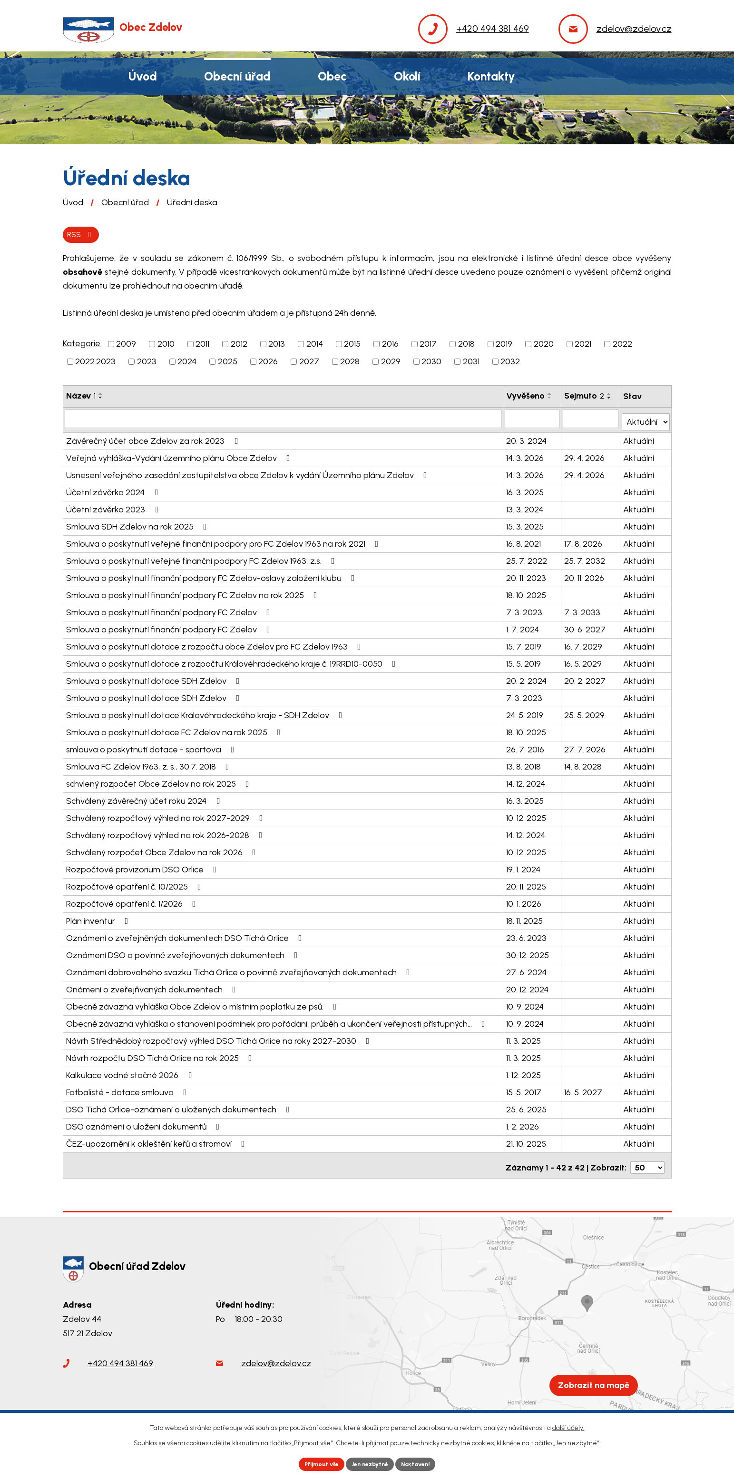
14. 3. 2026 (526, 456)
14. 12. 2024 (526, 782)
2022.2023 (95, 363)
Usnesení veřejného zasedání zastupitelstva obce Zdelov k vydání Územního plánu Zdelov (248, 473)
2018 (466, 345)
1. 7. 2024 (523, 627)
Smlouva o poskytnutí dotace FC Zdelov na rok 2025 (175, 730)
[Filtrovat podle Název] (283, 420)
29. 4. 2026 (585, 456)
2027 (309, 363)
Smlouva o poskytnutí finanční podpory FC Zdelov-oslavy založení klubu (212, 576)
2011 (202, 345)
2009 (126, 345)
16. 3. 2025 (526, 490)
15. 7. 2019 (524, 645)
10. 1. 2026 (524, 902)
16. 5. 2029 (583, 662)
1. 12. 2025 (524, 1073)
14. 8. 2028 (583, 765)
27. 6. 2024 (527, 970)
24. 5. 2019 (525, 713)
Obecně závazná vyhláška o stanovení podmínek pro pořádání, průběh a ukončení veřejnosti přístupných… (277, 1022)
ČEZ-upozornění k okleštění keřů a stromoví (157, 1142)
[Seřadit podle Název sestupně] (101, 399)
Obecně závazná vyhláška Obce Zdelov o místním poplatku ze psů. (203, 1005)
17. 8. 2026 (584, 542)
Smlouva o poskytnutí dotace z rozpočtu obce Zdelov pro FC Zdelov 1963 (215, 645)
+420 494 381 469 (120, 1362)
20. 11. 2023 (527, 576)
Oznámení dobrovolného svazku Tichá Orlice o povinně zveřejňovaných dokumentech (240, 970)
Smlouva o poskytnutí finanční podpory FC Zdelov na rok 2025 (193, 593)
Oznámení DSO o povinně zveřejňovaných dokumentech (184, 953)
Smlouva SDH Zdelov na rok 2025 (138, 525)
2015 (352, 345)
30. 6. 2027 (585, 627)
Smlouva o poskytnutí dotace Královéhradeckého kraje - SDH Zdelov (206, 713)
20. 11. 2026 (585, 576)
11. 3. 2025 (524, 1039)
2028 (350, 363)
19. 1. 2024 (524, 867)
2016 (390, 345)
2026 (268, 363)
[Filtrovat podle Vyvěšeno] (533, 420)
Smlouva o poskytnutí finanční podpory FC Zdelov (170, 610)
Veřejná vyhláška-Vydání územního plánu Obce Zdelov (180, 456)
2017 (428, 345)
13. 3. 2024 (525, 507)
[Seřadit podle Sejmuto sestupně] (610, 399)
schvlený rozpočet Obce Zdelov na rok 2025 (159, 782)
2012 (239, 345)
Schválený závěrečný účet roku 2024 (145, 799)
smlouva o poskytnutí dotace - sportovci (152, 747)
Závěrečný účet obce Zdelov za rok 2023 (154, 439)
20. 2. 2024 (527, 679)
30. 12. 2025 (528, 953)
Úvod (73, 202)
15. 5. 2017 (524, 1090)
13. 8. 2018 (524, 765)
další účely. (568, 1425)
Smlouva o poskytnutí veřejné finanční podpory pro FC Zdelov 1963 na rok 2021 (224, 542)
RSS (83, 235)
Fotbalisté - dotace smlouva (128, 1090)
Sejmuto (585, 397)
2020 (544, 345)
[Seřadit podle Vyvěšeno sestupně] (551, 399)
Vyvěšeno (526, 397)
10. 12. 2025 (527, 816)
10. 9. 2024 (526, 1005)
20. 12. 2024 (528, 987)
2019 (504, 345)
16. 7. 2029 (584, 645)
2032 (510, 363)
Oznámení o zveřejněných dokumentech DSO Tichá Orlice (186, 936)
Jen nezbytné (370, 1463)
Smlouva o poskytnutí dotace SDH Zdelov (155, 679)
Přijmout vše (314, 1463)
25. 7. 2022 (527, 559)
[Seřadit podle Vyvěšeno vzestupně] (551, 396)
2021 (583, 345)
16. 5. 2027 (584, 1090)
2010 (166, 345)
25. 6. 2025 (527, 1107)
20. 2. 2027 (585, 679)
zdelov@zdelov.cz (276, 1362)
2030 (431, 363)
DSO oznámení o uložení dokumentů (145, 1125)
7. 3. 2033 (583, 610)
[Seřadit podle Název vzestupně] (101, 396)
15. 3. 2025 (526, 525)
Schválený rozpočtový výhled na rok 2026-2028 (166, 833)
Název (81, 397)
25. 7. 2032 (585, 559)
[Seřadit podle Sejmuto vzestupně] (610, 396)
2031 (471, 363)
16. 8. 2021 (524, 542)
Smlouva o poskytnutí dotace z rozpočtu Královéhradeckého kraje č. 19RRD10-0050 (233, 662)
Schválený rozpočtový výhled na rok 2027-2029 (166, 816)
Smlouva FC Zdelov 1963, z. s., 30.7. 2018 (149, 765)
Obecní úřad (125, 202)
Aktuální (639, 439)
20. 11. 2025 (527, 885)
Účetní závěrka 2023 (114, 507)
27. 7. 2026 (585, 747)
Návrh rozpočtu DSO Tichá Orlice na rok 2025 (161, 1056)
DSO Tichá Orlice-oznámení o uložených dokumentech (180, 1107)
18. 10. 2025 (527, 593)
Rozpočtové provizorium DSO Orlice (143, 867)
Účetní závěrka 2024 (114, 490)
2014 (314, 345)
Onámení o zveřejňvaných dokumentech (153, 987)
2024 (186, 363)
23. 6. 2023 (527, 936)
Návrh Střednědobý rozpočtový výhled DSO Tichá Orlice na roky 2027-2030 (219, 1039)
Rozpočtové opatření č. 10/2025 (135, 885)
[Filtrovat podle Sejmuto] (591, 420)
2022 (622, 345)
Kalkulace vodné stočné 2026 (131, 1073)
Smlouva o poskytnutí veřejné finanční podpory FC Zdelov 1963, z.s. (202, 559)
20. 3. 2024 (527, 439)
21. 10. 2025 (527, 1142)
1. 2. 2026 (523, 1125)
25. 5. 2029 (585, 713)
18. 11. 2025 (525, 919)
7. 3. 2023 (525, 610)
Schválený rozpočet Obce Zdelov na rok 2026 (163, 850)
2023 (147, 363)
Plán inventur (99, 919)
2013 (276, 345)
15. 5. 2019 (524, 662)
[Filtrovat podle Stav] (646, 419)
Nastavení (423, 1463)
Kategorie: (82, 345)
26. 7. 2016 (526, 747)
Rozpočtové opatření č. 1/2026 (133, 902)
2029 (391, 363)
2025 (227, 363)
